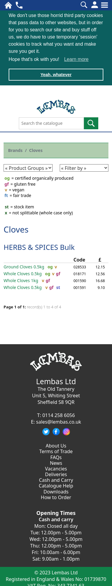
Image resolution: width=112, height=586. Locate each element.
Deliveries (56, 473)
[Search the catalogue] (51, 123)
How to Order (56, 496)
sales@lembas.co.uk (58, 421)
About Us (56, 445)
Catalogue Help (56, 485)
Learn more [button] (76, 59)
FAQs (56, 456)
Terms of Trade (56, 450)
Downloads (56, 490)
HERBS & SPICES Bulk (39, 246)
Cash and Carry (56, 479)
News (56, 462)
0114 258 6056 (58, 414)
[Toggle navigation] (104, 5)
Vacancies (56, 468)
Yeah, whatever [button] (56, 74)
